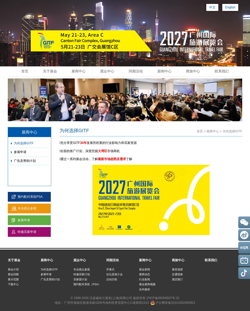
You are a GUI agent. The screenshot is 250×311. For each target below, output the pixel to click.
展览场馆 (177, 269)
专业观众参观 (27, 208)
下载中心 (13, 284)
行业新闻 (144, 279)
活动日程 (111, 279)
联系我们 (222, 71)
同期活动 (136, 71)
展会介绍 (13, 269)
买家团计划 (80, 279)
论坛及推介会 (114, 274)
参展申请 (20, 152)
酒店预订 (177, 279)
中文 (212, 7)
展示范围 (13, 279)
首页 (24, 71)
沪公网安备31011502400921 (173, 302)
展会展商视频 (147, 284)
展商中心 (78, 71)
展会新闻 (144, 269)
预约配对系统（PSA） (87, 284)
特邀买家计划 (81, 274)
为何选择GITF (23, 143)
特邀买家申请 (27, 231)
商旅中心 (193, 71)
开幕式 (110, 269)
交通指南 (177, 274)
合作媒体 (144, 289)
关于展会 (50, 71)
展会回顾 (13, 274)
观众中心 (107, 71)
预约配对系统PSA (30, 196)
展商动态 (144, 274)
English (230, 7)
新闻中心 (164, 71)
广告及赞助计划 (25, 160)
